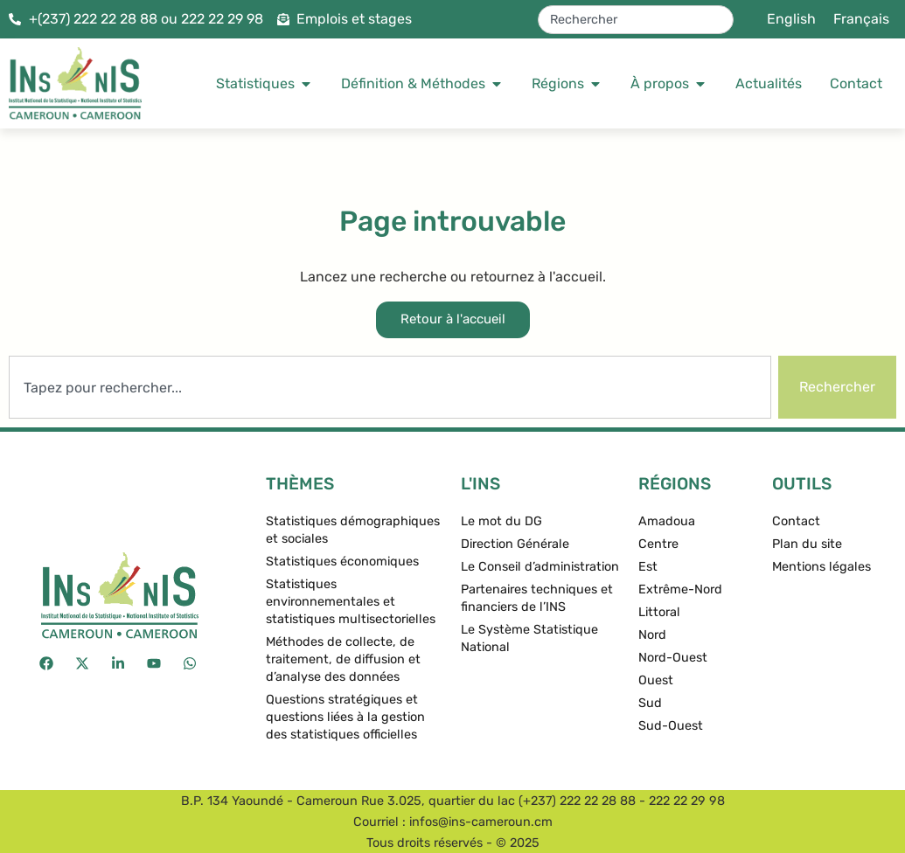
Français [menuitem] (861, 18)
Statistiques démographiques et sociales (353, 530)
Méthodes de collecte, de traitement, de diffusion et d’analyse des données (343, 659)
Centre (658, 544)
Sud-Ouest (670, 725)
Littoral (659, 612)
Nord (652, 635)
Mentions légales (821, 566)
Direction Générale (515, 544)
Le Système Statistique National (529, 638)
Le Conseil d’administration (540, 566)
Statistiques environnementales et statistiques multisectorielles (350, 602)
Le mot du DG (501, 521)
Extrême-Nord (680, 589)
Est (648, 566)
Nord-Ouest (672, 657)
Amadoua (666, 521)
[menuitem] (791, 19)
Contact (796, 521)
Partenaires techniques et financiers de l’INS (537, 598)
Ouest (655, 680)
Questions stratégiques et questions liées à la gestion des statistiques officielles (345, 717)
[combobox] (636, 19)
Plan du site (807, 544)
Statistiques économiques (342, 561)
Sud (650, 703)
